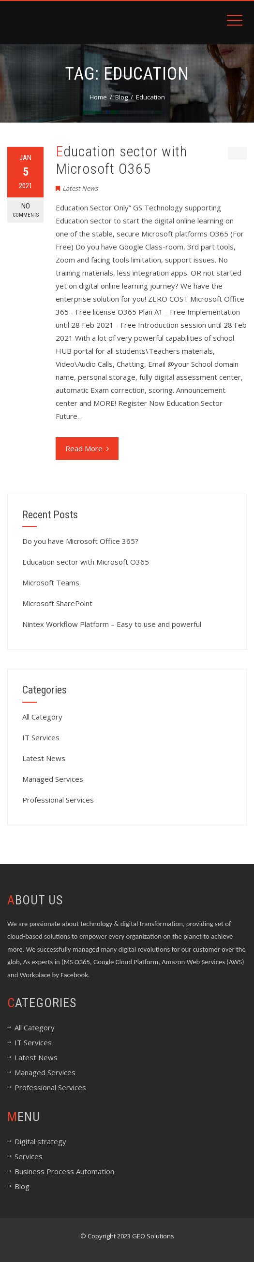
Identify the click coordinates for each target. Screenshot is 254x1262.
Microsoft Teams (50, 582)
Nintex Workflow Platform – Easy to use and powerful (111, 624)
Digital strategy (40, 1141)
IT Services (41, 737)
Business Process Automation (64, 1171)
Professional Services (58, 799)
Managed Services (52, 779)
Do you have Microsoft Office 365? (80, 541)
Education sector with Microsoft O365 (121, 160)
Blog (22, 1186)
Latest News (80, 188)
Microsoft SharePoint (57, 603)
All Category (42, 716)
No (25, 210)
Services (29, 1156)
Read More (87, 448)
